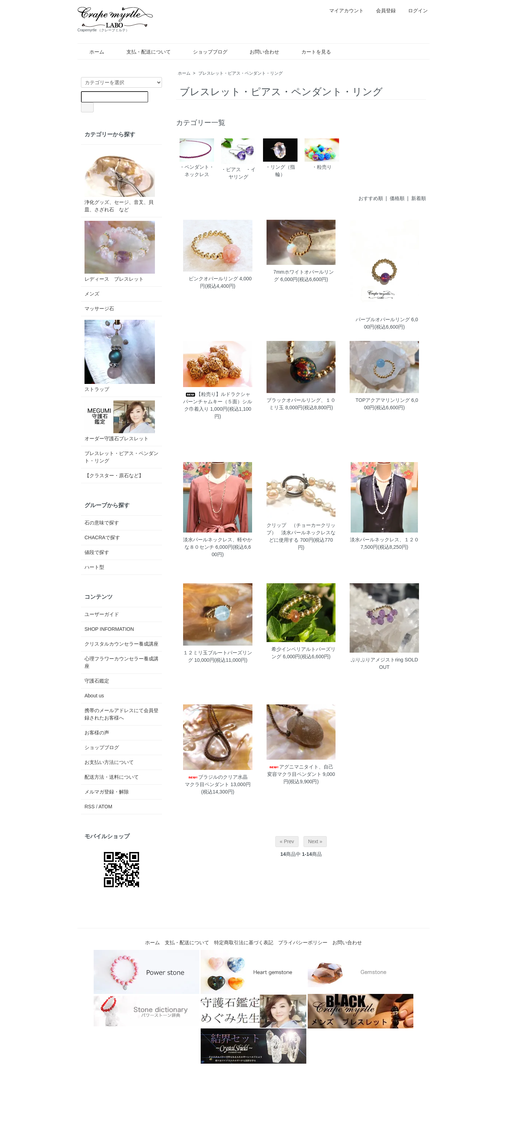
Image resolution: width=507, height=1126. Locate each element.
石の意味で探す (101, 522)
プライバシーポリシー (302, 942)
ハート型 (94, 567)
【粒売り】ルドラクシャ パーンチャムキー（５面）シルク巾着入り (219, 401)
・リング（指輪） (280, 157)
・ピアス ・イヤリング (238, 159)
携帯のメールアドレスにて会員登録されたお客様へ (121, 714)
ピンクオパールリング (211, 278)
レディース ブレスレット (119, 251)
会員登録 (382, 10)
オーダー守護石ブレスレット (119, 420)
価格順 (397, 198)
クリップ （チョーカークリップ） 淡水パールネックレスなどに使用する (301, 532)
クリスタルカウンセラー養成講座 (121, 644)
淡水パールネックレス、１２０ (384, 539)
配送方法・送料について (111, 777)
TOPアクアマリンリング (380, 400)
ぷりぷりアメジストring (377, 659)
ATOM (105, 806)
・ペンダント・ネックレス (197, 157)
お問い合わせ (259, 52)
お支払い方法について (109, 762)
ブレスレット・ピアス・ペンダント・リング (240, 73)
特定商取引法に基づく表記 (243, 942)
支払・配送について (143, 52)
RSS (89, 806)
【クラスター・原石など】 (114, 475)
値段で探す (96, 552)
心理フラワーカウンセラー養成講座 (121, 662)
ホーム (91, 52)
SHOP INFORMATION (109, 629)
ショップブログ (205, 52)
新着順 (418, 198)
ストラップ (119, 356)
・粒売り (322, 153)
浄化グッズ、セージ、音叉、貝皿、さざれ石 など (119, 180)
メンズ (91, 294)
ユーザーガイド (101, 614)
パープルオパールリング (380, 319)
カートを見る (311, 52)
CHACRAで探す (102, 537)
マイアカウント (343, 10)
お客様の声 (96, 732)
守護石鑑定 (96, 681)
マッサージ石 (99, 308)
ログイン (414, 10)
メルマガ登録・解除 (106, 792)
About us (94, 695)
